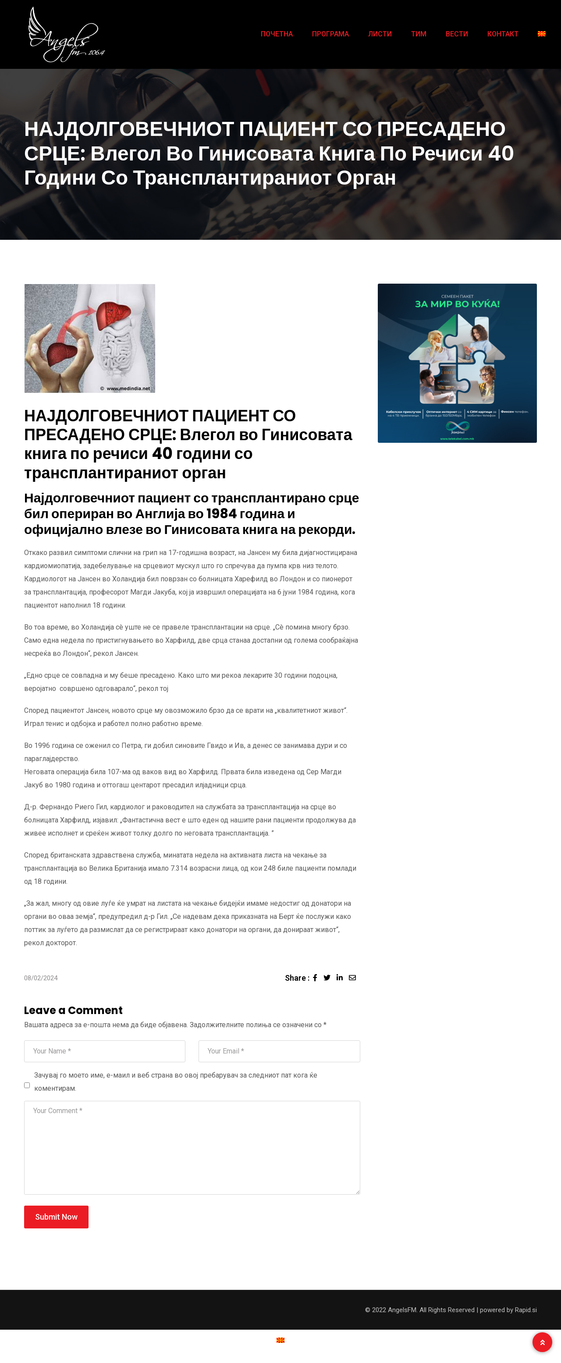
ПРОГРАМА (330, 34)
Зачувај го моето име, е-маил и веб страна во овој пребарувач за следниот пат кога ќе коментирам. (175, 1082)
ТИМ (418, 34)
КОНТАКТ (502, 34)
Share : (297, 977)
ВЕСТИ (457, 34)
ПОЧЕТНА (277, 34)
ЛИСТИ (380, 34)
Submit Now (56, 1216)
